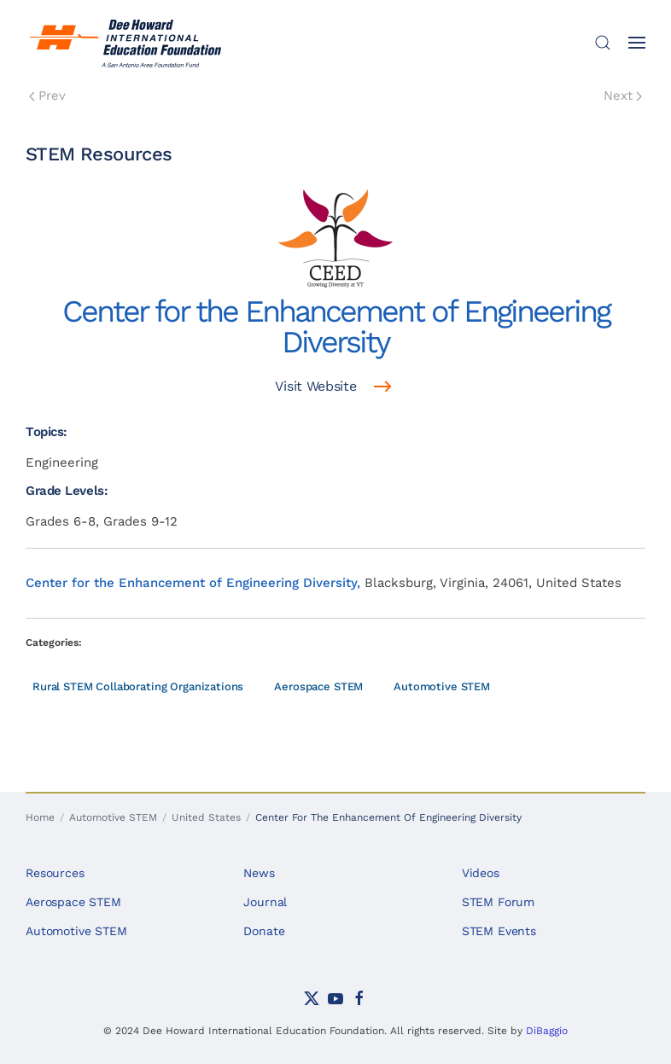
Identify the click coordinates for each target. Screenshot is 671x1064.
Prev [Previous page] (47, 95)
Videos (480, 873)
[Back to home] (128, 42)
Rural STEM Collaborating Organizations (137, 686)
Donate (263, 931)
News (258, 873)
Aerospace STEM (318, 686)
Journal (265, 902)
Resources (55, 873)
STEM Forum (498, 902)
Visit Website (315, 386)
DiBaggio (547, 1031)
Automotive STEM (442, 686)
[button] (602, 42)
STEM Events (499, 931)
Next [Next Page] (623, 95)
